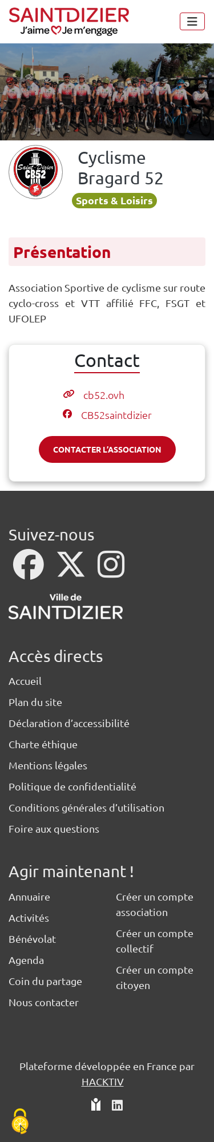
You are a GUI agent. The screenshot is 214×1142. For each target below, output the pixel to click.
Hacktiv (103, 1081)
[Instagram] (111, 572)
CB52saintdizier (116, 414)
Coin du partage (45, 981)
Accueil (25, 681)
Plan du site (35, 702)
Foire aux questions (54, 828)
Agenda (26, 960)
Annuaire (29, 896)
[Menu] (192, 21)
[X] (72, 572)
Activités (29, 917)
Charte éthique (43, 744)
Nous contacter (44, 1002)
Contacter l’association (107, 449)
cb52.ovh (103, 394)
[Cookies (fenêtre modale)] (20, 1122)
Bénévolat (32, 939)
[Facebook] (30, 572)
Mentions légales (48, 765)
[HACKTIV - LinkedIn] (117, 1105)
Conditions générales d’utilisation (86, 807)
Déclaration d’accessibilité (69, 723)
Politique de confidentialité (72, 786)
